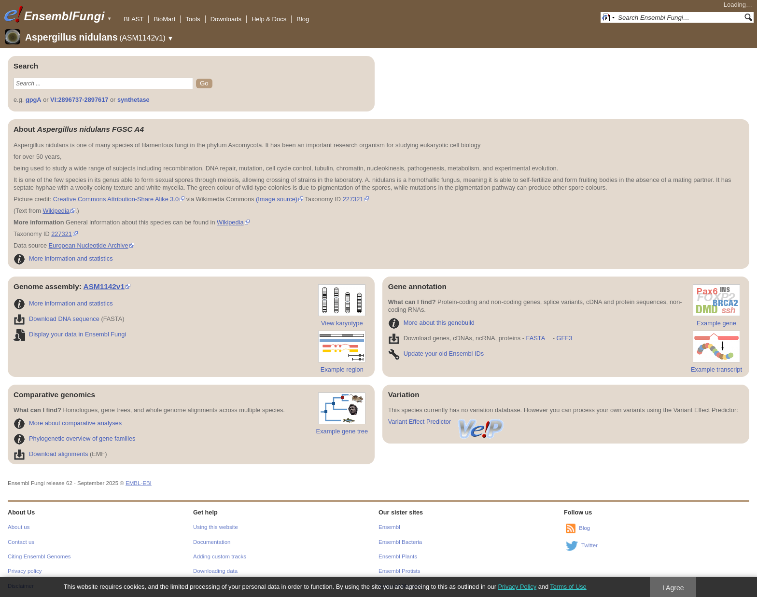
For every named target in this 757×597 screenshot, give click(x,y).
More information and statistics (63, 258)
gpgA (34, 99)
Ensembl (389, 527)
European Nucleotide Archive (88, 245)
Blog (302, 19)
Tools (192, 19)
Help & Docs (269, 19)
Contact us (21, 542)
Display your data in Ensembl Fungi (70, 334)
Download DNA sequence (56, 318)
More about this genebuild (431, 322)
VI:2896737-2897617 (79, 99)
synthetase (133, 99)
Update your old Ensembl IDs (436, 353)
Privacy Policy (517, 586)
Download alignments (51, 454)
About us (18, 527)
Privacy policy (25, 571)
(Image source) (276, 199)
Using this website (215, 527)
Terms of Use (568, 586)
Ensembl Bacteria (400, 542)
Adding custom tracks (219, 556)
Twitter (589, 545)
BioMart (164, 19)
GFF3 (564, 338)
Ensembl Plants (397, 556)
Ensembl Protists (399, 571)
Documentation (211, 542)
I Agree (673, 588)
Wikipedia (55, 210)
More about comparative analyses (68, 423)
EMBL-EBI (139, 483)
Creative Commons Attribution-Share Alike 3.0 (116, 199)
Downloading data (215, 571)
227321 (353, 199)
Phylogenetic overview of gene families (75, 438)
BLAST (133, 19)
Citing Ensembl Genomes (39, 556)
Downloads (225, 19)
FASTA (535, 338)
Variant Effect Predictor (446, 421)
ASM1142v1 (104, 286)
